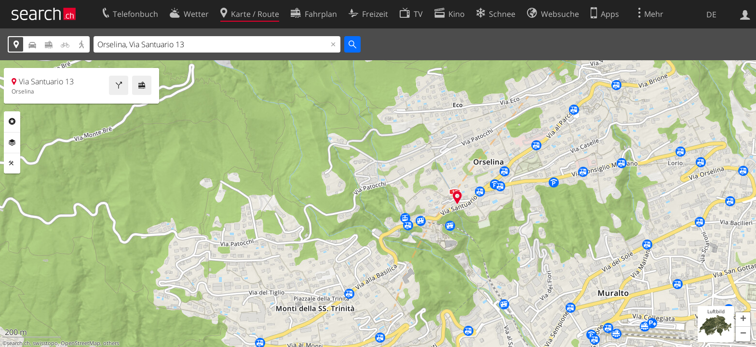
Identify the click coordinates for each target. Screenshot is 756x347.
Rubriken (12, 121)
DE (711, 14)
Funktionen (12, 163)
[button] (743, 319)
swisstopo (45, 343)
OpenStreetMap (80, 343)
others (111, 343)
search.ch (18, 343)
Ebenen (12, 143)
